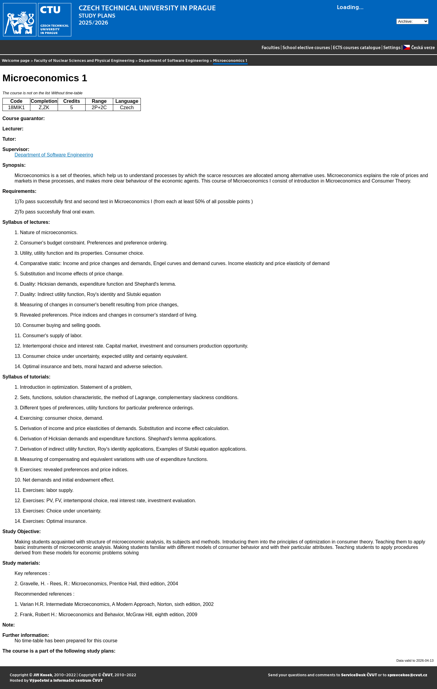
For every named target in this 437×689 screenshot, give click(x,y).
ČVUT (107, 674)
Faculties (271, 47)
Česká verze (419, 47)
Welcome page (16, 60)
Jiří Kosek (42, 674)
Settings (392, 47)
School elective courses (306, 47)
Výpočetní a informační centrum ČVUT (66, 680)
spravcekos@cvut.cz (407, 674)
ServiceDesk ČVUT (359, 674)
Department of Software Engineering (174, 60)
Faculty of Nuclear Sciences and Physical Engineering (84, 60)
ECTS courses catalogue (357, 47)
